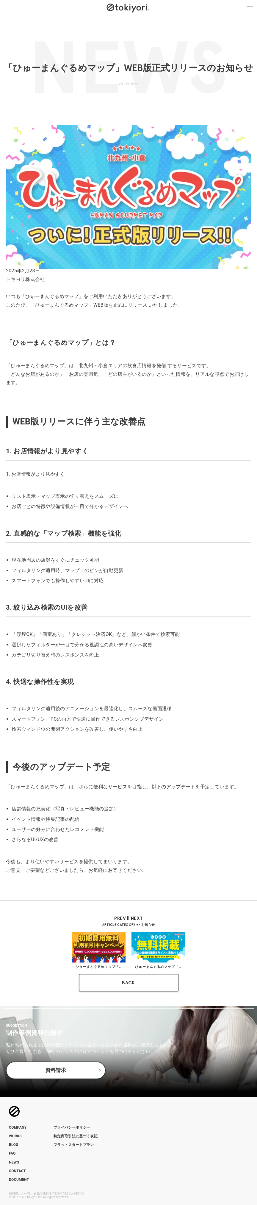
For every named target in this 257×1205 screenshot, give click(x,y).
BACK (128, 982)
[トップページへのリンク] (128, 7)
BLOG (13, 1145)
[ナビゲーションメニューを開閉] (249, 7)
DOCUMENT (19, 1180)
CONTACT (17, 1171)
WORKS (15, 1136)
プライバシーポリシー (72, 1127)
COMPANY (17, 1127)
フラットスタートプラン (74, 1145)
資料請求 (56, 1070)
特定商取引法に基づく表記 (76, 1136)
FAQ (12, 1153)
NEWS (14, 1162)
